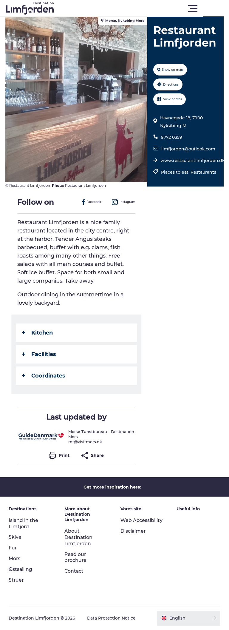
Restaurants (203, 172)
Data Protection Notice (112, 618)
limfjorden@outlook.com (188, 149)
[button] (141, 8)
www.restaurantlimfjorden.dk (192, 160)
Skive (15, 537)
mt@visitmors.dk (86, 441)
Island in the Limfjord (24, 523)
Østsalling (21, 569)
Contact (74, 571)
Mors (15, 558)
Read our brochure (76, 557)
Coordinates (44, 375)
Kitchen (38, 332)
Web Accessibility (141, 520)
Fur (13, 548)
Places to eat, (175, 172)
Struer (16, 580)
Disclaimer (133, 531)
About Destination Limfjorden (79, 537)
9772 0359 (171, 137)
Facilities (40, 354)
